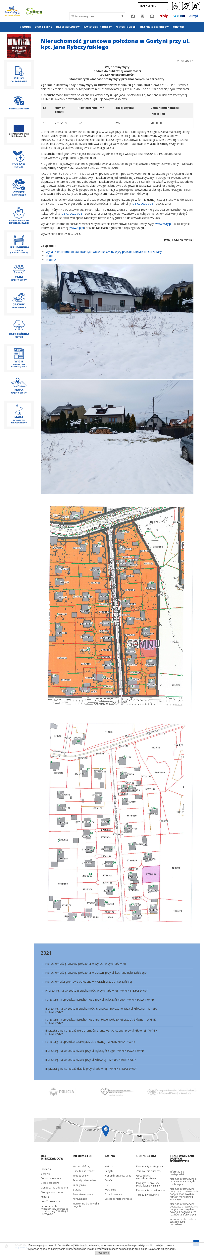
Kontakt (178, 26)
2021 (46, 952)
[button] (196, 6)
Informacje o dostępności (177, 1173)
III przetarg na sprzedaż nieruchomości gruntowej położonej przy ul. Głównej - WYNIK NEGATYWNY (101, 1032)
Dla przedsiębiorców (154, 26)
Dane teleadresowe (84, 1171)
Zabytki (109, 1171)
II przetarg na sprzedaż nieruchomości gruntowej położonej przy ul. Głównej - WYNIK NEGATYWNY (101, 1010)
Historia (109, 1166)
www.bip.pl (77, 228)
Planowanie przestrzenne (150, 1190)
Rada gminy (79, 1185)
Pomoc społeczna (51, 1178)
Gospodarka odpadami (54, 1187)
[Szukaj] (122, 16)
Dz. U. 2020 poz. (143, 203)
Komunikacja (80, 1198)
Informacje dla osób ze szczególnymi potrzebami (183, 1221)
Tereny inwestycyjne (147, 1194)
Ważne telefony (81, 1166)
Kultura (45, 1196)
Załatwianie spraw (83, 1194)
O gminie (25, 26)
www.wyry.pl (163, 224)
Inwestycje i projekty (97, 26)
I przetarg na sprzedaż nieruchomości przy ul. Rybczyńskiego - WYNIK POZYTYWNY (99, 999)
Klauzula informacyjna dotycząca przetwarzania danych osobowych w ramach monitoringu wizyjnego (184, 1194)
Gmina (110, 1156)
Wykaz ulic (110, 1189)
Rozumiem (102, 1252)
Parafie (109, 1180)
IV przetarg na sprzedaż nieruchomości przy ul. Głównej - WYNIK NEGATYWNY (96, 990)
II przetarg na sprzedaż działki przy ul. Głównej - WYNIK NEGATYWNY (90, 1060)
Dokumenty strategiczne (150, 1166)
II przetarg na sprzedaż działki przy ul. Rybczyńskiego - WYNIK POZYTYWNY (94, 1051)
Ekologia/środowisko (53, 1192)
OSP (107, 1185)
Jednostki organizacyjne (118, 1175)
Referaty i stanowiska (84, 1180)
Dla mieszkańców (67, 26)
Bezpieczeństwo (50, 1183)
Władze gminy (80, 1175)
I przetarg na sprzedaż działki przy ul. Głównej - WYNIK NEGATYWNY (90, 1042)
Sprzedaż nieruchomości (118, 1198)
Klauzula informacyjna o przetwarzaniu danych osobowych (183, 1181)
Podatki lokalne (113, 1194)
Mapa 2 (51, 260)
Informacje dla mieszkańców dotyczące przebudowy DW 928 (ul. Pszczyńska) (55, 1210)
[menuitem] (25, 27)
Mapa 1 (51, 256)
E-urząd (77, 1189)
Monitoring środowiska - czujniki (86, 1205)
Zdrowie (45, 1173)
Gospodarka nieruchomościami (146, 1177)
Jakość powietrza (50, 1201)
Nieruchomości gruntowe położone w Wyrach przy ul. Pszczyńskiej (88, 981)
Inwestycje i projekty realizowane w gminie (148, 1184)
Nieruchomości (126, 26)
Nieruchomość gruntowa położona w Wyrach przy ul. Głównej (85, 963)
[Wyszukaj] (94, 16)
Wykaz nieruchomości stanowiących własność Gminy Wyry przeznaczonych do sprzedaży (104, 252)
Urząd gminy (43, 26)
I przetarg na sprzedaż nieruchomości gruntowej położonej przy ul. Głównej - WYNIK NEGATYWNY (100, 1021)
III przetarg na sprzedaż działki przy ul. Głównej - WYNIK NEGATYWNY (91, 1068)
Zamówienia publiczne (149, 1171)
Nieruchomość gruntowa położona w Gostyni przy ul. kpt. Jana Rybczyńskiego (96, 972)
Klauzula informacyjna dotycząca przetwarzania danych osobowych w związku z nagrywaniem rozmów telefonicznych (184, 1209)
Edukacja (46, 1169)
